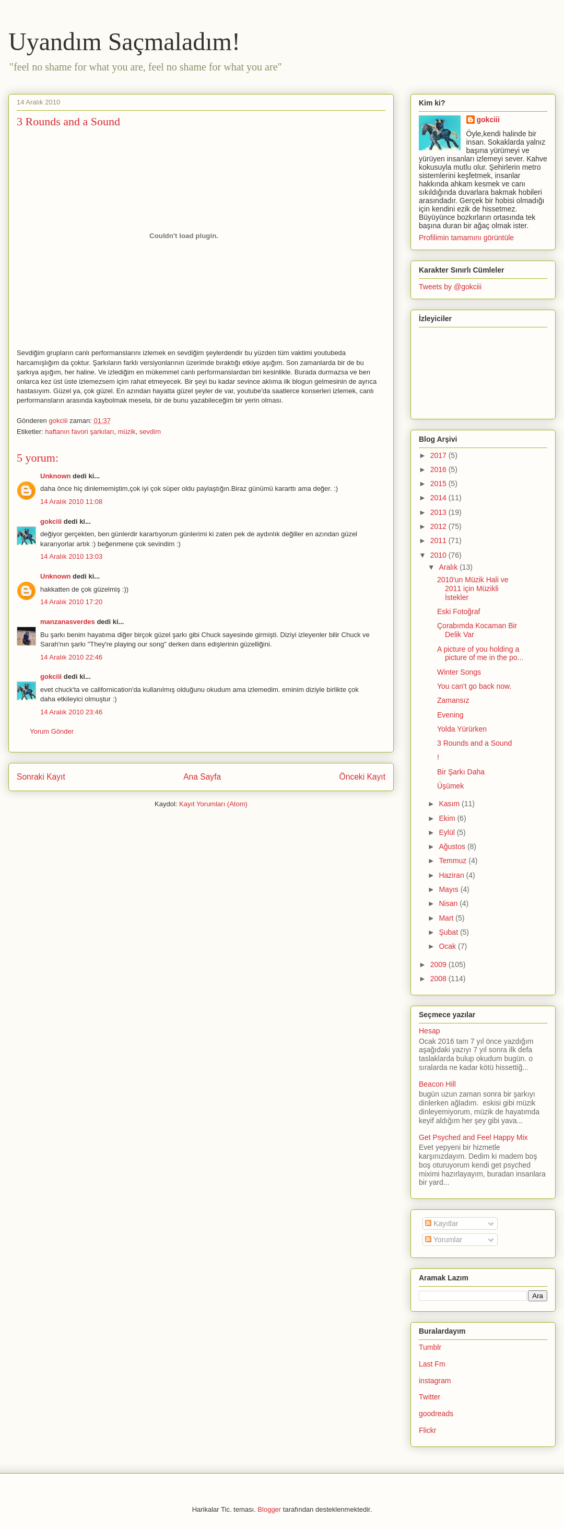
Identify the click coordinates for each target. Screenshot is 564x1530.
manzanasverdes (67, 622)
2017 (439, 455)
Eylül (447, 832)
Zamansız (453, 700)
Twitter (429, 1397)
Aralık (449, 567)
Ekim (448, 818)
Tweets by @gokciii (450, 287)
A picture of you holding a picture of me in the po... (480, 653)
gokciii (51, 521)
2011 (439, 540)
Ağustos (453, 846)
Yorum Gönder (52, 731)
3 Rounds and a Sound (474, 743)
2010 (439, 555)
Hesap (429, 1031)
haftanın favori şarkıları (79, 432)
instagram (435, 1380)
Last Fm (432, 1364)
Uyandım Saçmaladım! (124, 41)
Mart (447, 918)
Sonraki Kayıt (41, 776)
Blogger (269, 1509)
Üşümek (450, 786)
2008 (439, 978)
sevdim (150, 432)
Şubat (449, 932)
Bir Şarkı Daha (461, 772)
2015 (439, 483)
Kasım (450, 803)
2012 (439, 526)
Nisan (449, 903)
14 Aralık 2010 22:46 (71, 657)
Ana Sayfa (202, 776)
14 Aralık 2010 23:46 (71, 712)
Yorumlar (443, 1239)
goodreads (436, 1413)
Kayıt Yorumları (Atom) (213, 804)
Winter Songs (459, 672)
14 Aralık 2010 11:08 (71, 501)
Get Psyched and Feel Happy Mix (473, 1137)
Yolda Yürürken (462, 729)
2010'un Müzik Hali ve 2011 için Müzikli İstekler (473, 588)
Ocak (448, 946)
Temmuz (453, 860)
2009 (439, 964)
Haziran (452, 875)
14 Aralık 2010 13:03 (71, 556)
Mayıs (449, 889)
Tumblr (430, 1347)
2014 (439, 497)
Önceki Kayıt (362, 776)
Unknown (55, 476)
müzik (127, 432)
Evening (450, 715)
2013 (439, 512)
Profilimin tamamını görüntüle (466, 237)
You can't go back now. (474, 686)
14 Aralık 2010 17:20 (71, 602)
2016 (439, 469)
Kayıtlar (441, 1223)
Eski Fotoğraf (458, 611)
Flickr (427, 1430)
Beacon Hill (437, 1084)
